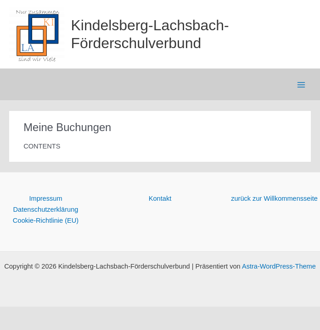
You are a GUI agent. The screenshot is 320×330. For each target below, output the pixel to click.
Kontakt (160, 198)
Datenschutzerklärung (46, 209)
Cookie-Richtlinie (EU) (46, 220)
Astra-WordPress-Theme (279, 266)
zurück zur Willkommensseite (274, 198)
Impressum (45, 198)
